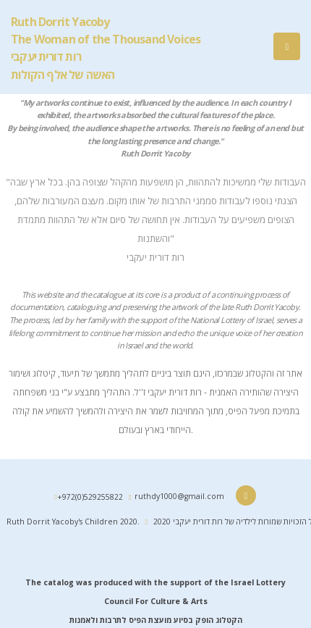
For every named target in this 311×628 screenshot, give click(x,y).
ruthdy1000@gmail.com (179, 496)
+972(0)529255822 (90, 497)
